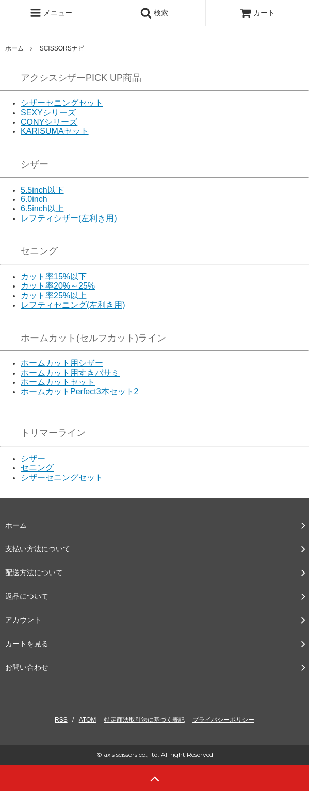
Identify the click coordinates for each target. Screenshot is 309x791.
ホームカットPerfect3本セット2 (79, 391)
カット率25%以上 (54, 295)
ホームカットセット (58, 382)
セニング (37, 467)
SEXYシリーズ (48, 112)
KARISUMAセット (55, 131)
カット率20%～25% (58, 285)
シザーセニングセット (62, 102)
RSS (61, 719)
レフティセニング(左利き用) (73, 304)
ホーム (14, 48)
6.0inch (34, 199)
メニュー (51, 13)
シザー (33, 458)
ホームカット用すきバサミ (70, 372)
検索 (154, 13)
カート (257, 13)
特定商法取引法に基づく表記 (144, 719)
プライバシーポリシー (223, 719)
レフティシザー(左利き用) (69, 218)
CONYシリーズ (49, 121)
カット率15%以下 (54, 276)
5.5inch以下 (42, 190)
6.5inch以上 (42, 208)
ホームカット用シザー (62, 363)
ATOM (87, 719)
